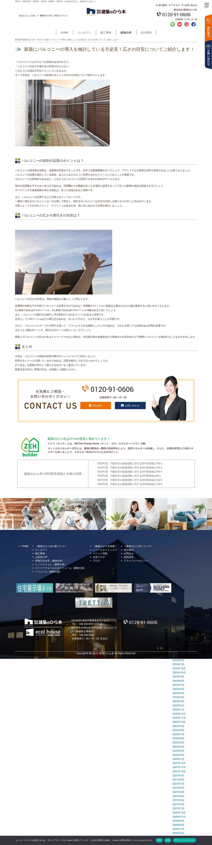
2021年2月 (178, 804)
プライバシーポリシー (136, 560)
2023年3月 (178, 701)
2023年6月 (178, 689)
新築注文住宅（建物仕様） (49, 560)
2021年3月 (178, 800)
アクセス (175, 5)
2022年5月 (178, 742)
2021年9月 (178, 775)
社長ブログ (99, 557)
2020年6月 (178, 833)
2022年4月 (178, 746)
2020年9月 (178, 820)
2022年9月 (178, 726)
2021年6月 (178, 787)
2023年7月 (178, 685)
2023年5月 (178, 693)
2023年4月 (178, 697)
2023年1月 (178, 709)
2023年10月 (179, 672)
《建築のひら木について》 (138, 546)
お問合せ (129, 553)
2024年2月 (178, 660)
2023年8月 (178, 680)
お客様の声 (41, 557)
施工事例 (105, 32)
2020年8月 (178, 824)
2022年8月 (178, 730)
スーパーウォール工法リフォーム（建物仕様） (60, 568)
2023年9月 (178, 676)
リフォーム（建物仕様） (48, 571)
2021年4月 (178, 796)
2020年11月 (179, 816)
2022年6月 (178, 738)
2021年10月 (179, 771)
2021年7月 (178, 783)
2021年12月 (179, 763)
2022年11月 (179, 717)
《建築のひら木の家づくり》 (51, 546)
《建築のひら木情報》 (105, 546)
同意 (159, 840)
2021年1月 (178, 808)
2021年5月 (178, 792)
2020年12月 (179, 812)
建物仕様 (125, 32)
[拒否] (208, 840)
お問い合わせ (190, 5)
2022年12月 (179, 713)
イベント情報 (100, 553)
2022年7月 (178, 734)
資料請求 (208, 27)
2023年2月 (178, 705)
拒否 (168, 840)
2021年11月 (179, 767)
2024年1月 (178, 664)
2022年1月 (178, 759)
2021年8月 (178, 779)
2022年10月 (179, 721)
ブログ (96, 560)
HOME (64, 32)
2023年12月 (179, 668)
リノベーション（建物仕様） (51, 564)
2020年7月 (178, 829)
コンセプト (84, 32)
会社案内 (162, 5)
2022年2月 (178, 755)
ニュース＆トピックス (105, 549)
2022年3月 (178, 750)
